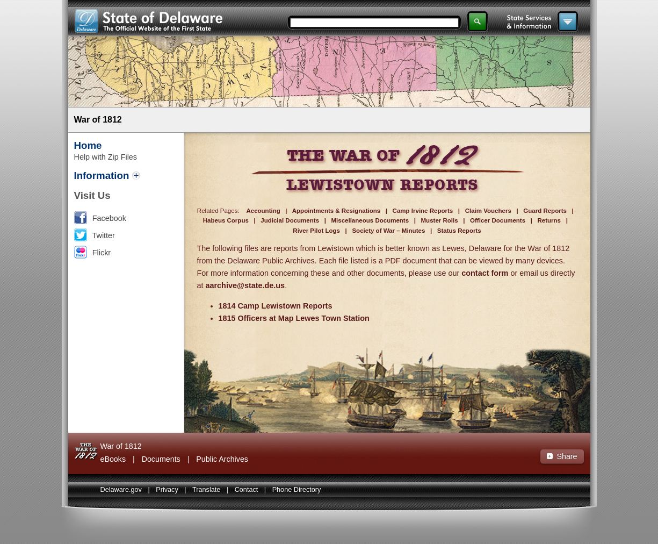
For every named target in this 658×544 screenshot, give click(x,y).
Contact (246, 489)
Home (88, 145)
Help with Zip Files (106, 157)
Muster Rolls (439, 220)
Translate (206, 489)
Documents (161, 459)
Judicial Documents (290, 220)
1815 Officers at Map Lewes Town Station (294, 318)
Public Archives (222, 459)
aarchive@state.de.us (245, 285)
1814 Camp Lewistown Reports (275, 306)
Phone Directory (296, 489)
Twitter (103, 235)
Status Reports (459, 230)
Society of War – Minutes (388, 230)
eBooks (113, 459)
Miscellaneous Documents (370, 220)
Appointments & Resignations (336, 210)
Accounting (263, 210)
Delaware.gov (121, 489)
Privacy (167, 489)
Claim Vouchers (488, 210)
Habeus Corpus (226, 220)
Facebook (109, 218)
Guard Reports (545, 210)
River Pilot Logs (316, 230)
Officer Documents (497, 220)
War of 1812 (98, 119)
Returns (549, 220)
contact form (484, 273)
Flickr (101, 252)
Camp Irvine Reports (423, 210)
